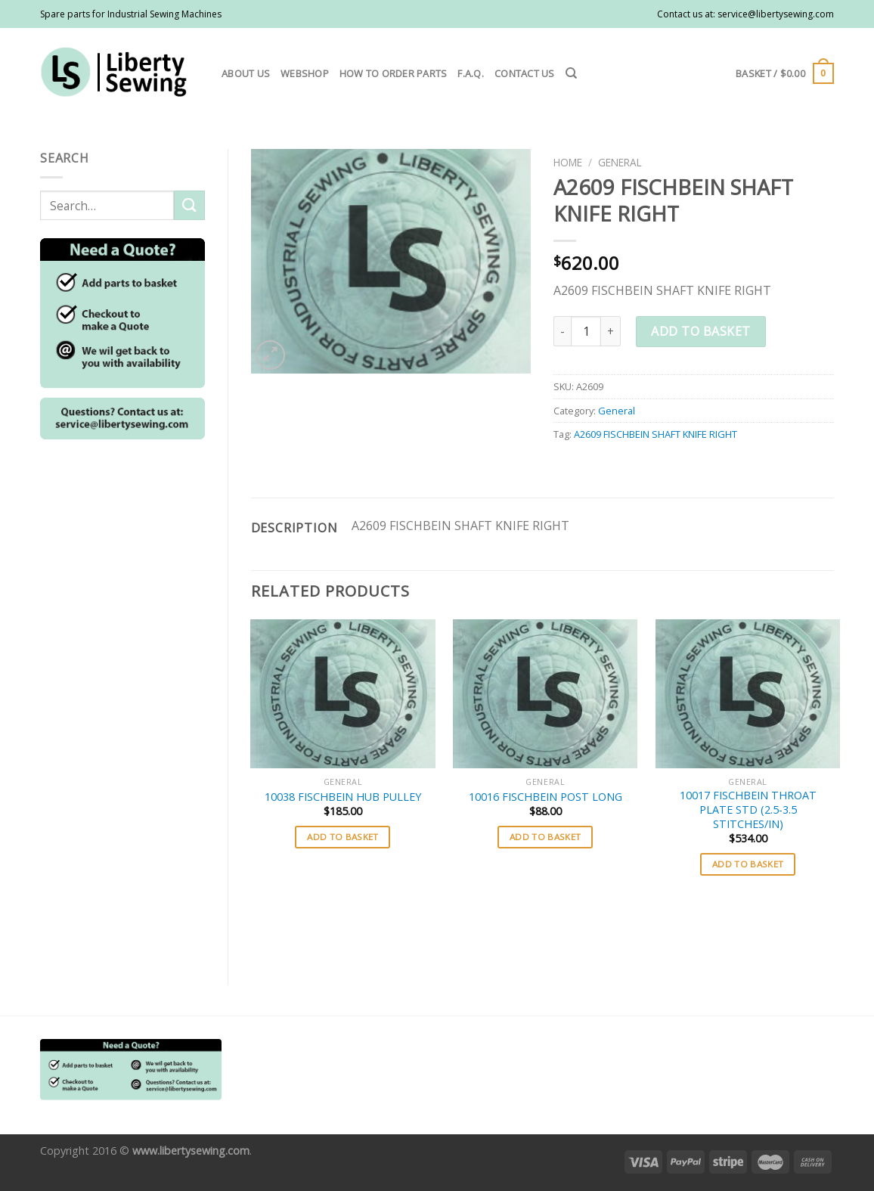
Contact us (524, 73)
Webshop (304, 73)
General (620, 162)
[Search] (571, 73)
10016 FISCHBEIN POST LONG (545, 797)
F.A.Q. (470, 73)
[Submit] (189, 205)
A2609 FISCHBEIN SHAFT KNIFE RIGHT (655, 434)
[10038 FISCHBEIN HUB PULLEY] (342, 694)
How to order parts (393, 73)
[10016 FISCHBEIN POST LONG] (545, 694)
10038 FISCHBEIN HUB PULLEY (343, 797)
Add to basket (700, 331)
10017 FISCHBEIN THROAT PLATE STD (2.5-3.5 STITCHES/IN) (748, 809)
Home (567, 162)
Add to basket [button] (343, 836)
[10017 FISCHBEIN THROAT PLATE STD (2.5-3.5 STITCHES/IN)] (748, 694)
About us (246, 73)
